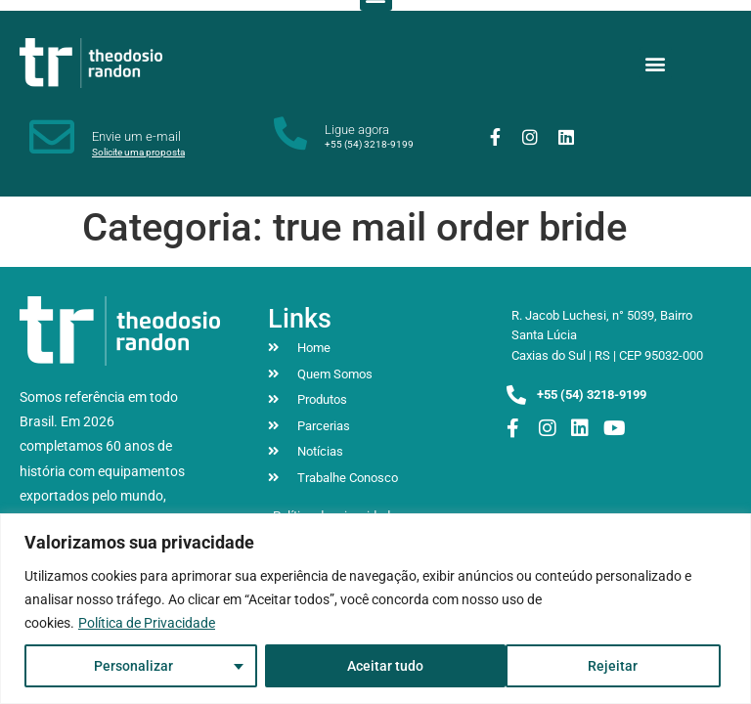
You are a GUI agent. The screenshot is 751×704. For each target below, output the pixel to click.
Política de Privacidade (146, 623)
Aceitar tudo (606, 666)
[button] (656, 63)
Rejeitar (371, 666)
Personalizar (133, 666)
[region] (375, 608)
